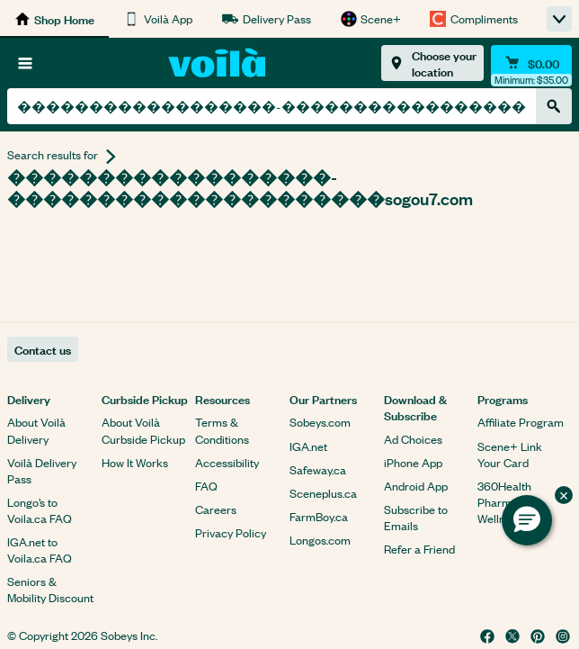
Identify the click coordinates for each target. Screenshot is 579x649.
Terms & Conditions (222, 429)
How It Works (135, 462)
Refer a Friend (419, 548)
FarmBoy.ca (319, 516)
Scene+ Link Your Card (509, 454)
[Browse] (25, 63)
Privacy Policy (230, 532)
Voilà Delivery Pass (41, 470)
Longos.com (320, 539)
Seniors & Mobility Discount (50, 589)
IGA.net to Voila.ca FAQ (39, 549)
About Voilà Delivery (36, 429)
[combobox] (271, 106)
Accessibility (227, 462)
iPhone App (413, 462)
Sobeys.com (320, 421)
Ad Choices (413, 438)
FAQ (206, 485)
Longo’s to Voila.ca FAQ (39, 510)
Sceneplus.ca (323, 492)
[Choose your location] (432, 63)
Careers (215, 509)
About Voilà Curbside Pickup (143, 429)
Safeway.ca (318, 469)
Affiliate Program (520, 421)
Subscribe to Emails (416, 517)
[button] (527, 520)
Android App (416, 485)
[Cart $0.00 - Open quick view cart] (531, 63)
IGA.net (308, 446)
